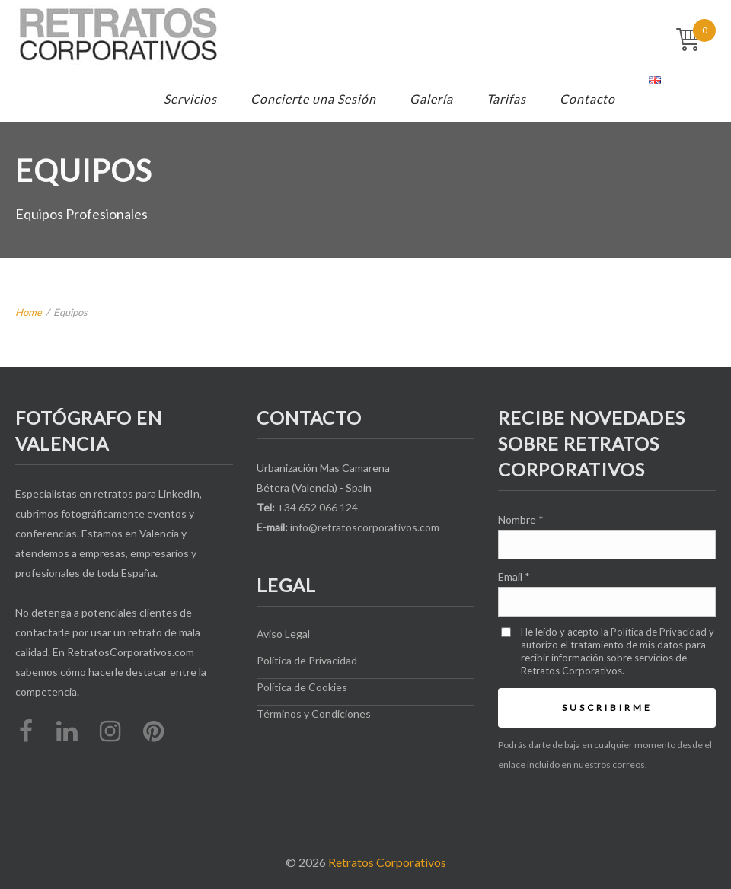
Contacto (587, 98)
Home (28, 312)
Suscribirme (607, 707)
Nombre (521, 519)
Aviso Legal (283, 633)
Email (514, 576)
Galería (431, 98)
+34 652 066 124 (317, 507)
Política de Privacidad (307, 660)
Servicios (190, 98)
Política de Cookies (302, 686)
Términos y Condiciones (314, 713)
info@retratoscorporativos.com (364, 527)
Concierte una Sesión (313, 98)
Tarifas (506, 98)
